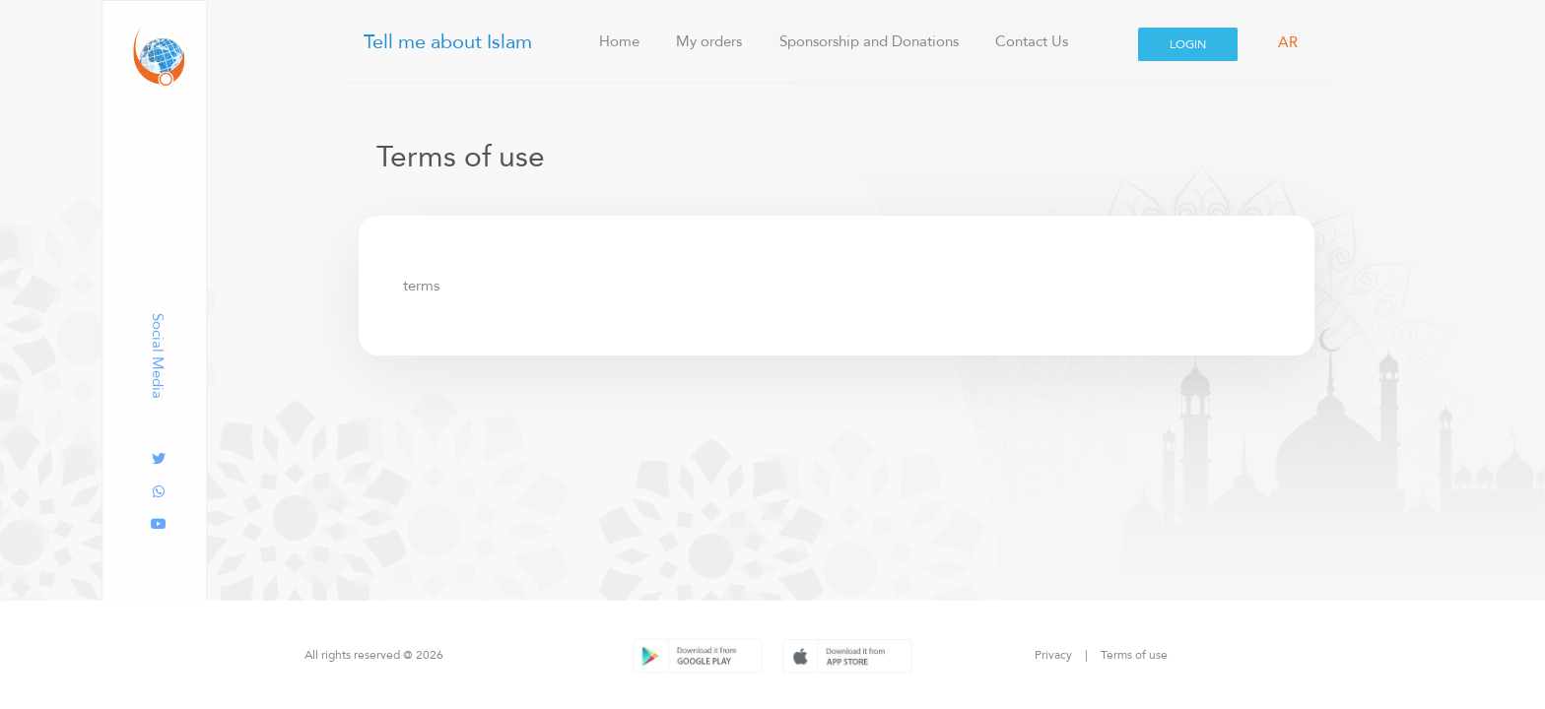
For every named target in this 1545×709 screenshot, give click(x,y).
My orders (709, 41)
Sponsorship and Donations (869, 41)
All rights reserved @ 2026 (373, 655)
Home (634, 41)
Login (1188, 43)
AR (1288, 42)
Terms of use (1134, 655)
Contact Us (1031, 41)
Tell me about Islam (445, 41)
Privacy (1053, 655)
